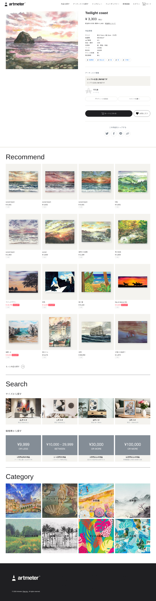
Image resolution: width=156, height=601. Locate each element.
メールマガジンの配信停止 (100, 585)
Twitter (124, 580)
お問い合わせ (96, 591)
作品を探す (65, 4)
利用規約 (95, 576)
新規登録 (126, 4)
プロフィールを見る (101, 99)
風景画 (90, 60)
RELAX (100, 60)
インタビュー (97, 4)
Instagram (126, 576)
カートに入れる (109, 113)
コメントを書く (134, 99)
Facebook (125, 583)
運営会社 (95, 588)
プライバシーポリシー (99, 579)
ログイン (136, 4)
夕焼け (125, 60)
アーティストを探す (80, 4)
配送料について (110, 23)
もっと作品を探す (15, 366)
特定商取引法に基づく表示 (100, 582)
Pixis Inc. (25, 591)
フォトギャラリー (112, 4)
